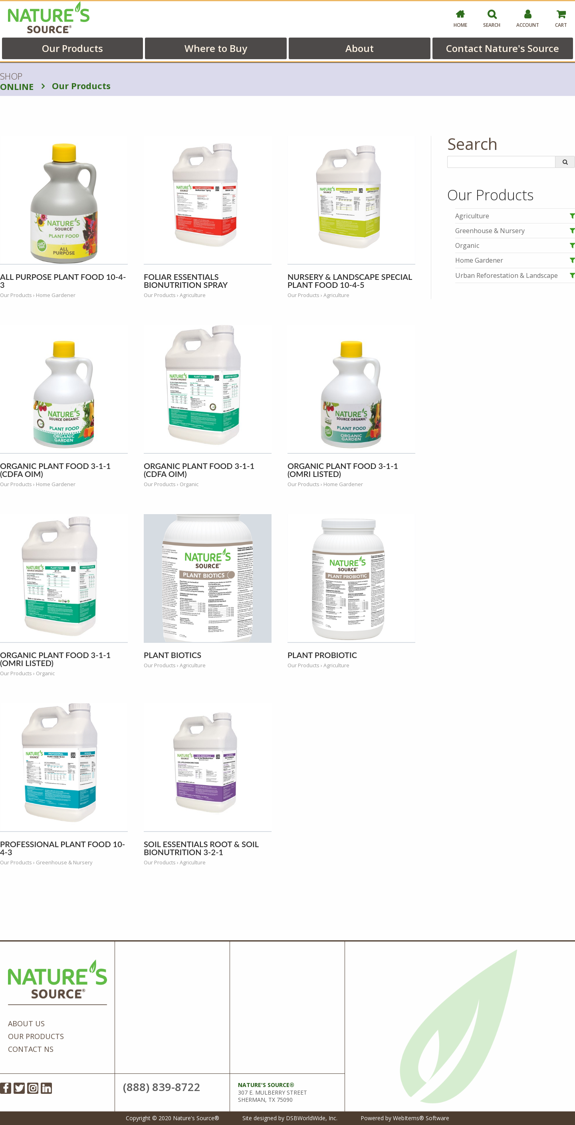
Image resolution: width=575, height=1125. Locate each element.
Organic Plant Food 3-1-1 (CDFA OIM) (55, 470)
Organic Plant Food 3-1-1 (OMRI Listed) (343, 470)
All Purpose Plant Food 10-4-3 (63, 280)
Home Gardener (479, 260)
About (359, 48)
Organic (467, 245)
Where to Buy (215, 48)
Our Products (72, 48)
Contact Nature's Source (502, 48)
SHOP (17, 81)
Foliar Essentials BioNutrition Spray (186, 280)
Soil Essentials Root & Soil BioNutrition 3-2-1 (201, 848)
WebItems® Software (421, 1118)
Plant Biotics (172, 655)
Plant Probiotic (322, 655)
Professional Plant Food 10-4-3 (62, 848)
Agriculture (472, 215)
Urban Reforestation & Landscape (506, 275)
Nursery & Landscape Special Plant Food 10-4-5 (350, 280)
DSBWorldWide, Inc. (311, 1118)
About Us (26, 1023)
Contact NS (31, 1049)
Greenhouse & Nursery (490, 230)
